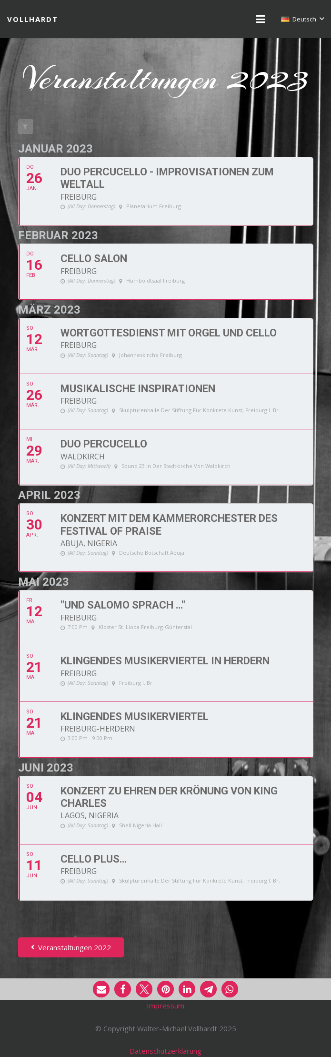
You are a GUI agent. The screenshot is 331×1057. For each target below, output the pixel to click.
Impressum (165, 1005)
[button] (260, 19)
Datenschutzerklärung (165, 1051)
